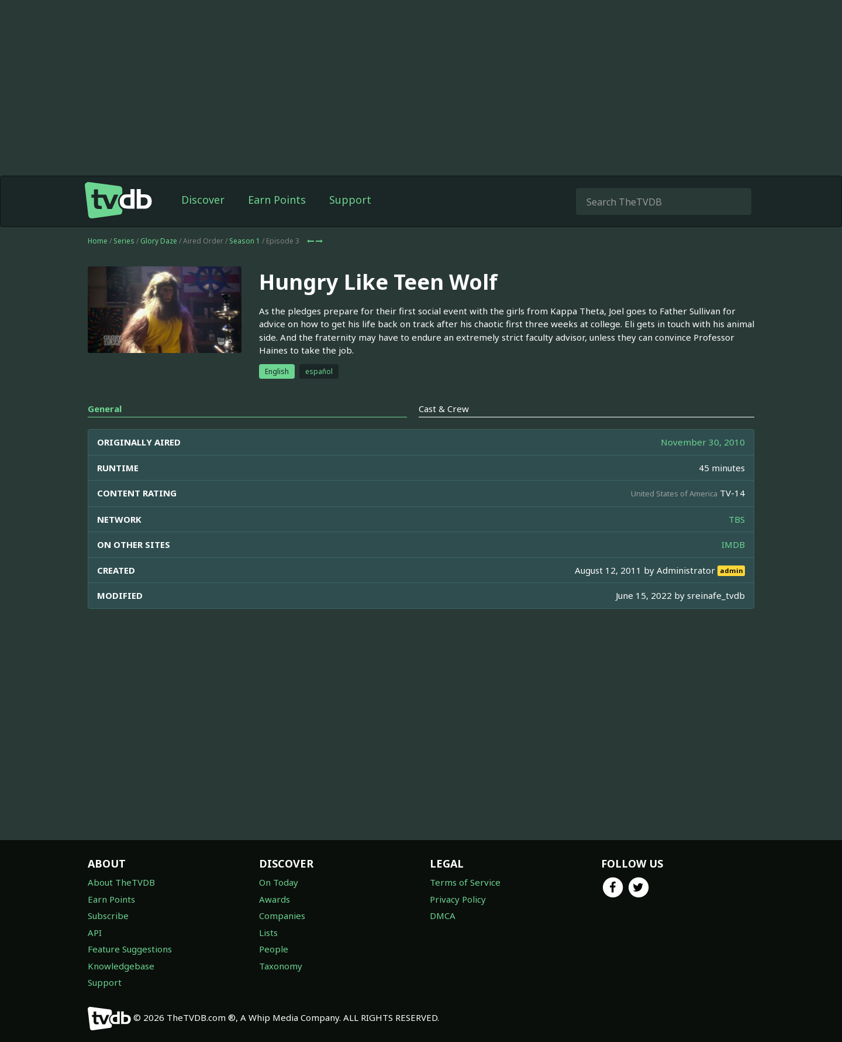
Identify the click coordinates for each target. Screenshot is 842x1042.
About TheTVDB (121, 882)
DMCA (442, 915)
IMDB (733, 544)
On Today (278, 882)
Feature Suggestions (130, 949)
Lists (268, 932)
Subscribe (108, 915)
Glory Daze (158, 241)
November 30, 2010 (703, 442)
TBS (737, 519)
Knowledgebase (121, 966)
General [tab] (105, 408)
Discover (203, 200)
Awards (274, 899)
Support (350, 200)
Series (123, 241)
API (95, 932)
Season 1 (244, 241)
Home (98, 241)
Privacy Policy (458, 899)
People (273, 949)
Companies (282, 915)
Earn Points (277, 200)
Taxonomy (280, 966)
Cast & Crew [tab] (444, 408)
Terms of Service (465, 882)
